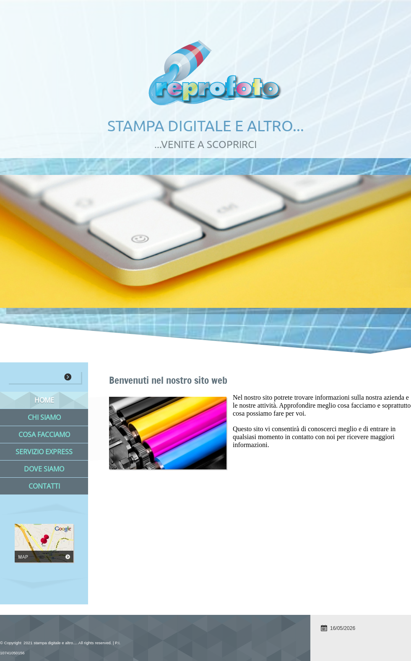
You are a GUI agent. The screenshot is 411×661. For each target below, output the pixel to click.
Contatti (44, 486)
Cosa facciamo (44, 434)
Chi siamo (44, 417)
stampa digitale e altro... (205, 125)
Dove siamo (44, 469)
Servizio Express (44, 451)
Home (44, 400)
